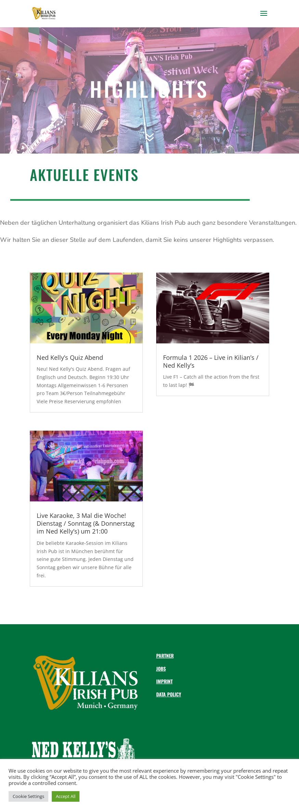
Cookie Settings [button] (28, 796)
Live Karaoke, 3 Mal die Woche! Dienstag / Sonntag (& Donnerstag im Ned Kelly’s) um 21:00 (86, 523)
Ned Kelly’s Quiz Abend (70, 357)
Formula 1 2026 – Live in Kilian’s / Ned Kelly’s (211, 361)
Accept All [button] (65, 796)
